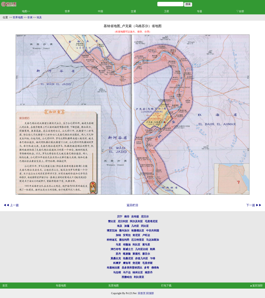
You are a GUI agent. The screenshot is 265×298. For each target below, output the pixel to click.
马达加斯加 (152, 239)
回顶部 (150, 293)
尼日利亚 (123, 221)
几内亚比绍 (141, 249)
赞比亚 (112, 221)
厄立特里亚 (137, 239)
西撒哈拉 (127, 277)
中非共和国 (152, 230)
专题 (199, 11)
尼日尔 (145, 216)
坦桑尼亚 (128, 258)
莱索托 (136, 253)
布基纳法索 (113, 267)
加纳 (118, 235)
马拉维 (117, 272)
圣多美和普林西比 (132, 267)
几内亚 (135, 226)
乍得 (152, 258)
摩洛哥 (127, 263)
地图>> (26, 11)
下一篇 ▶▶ (254, 205)
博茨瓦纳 (112, 230)
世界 (67, 11)
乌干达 (127, 272)
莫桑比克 (116, 258)
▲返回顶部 (256, 285)
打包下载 (166, 285)
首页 (5, 285)
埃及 (39, 17)
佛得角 (155, 267)
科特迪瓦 (112, 239)
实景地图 (113, 285)
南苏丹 (149, 272)
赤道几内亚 (141, 258)
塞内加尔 (124, 230)
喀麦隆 (127, 253)
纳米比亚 (137, 272)
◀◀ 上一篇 (11, 205)
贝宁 (119, 216)
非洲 (29, 17)
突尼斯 (136, 263)
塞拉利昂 (124, 239)
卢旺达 (146, 235)
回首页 (142, 293)
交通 (133, 11)
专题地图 (61, 285)
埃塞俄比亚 (137, 230)
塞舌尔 (146, 253)
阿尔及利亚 (136, 221)
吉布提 (135, 216)
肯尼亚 (136, 235)
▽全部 (240, 11)
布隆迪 (127, 244)
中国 (100, 11)
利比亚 (136, 244)
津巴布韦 (116, 249)
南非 (126, 216)
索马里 (146, 244)
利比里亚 (139, 277)
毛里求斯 (147, 263)
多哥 (146, 267)
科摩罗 (117, 263)
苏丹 (118, 253)
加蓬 (126, 226)
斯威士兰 (128, 249)
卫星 (166, 11)
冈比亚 (145, 226)
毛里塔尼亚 (151, 221)
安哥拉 (127, 235)
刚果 (152, 249)
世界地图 (18, 17)
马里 (118, 244)
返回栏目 (132, 205)
